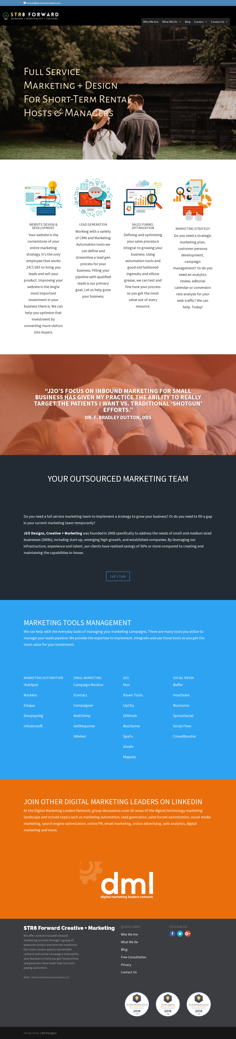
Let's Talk (118, 576)
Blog (187, 21)
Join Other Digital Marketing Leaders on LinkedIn (113, 801)
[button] (179, 21)
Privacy (126, 964)
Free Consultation (133, 957)
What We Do (171, 21)
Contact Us (219, 21)
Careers (200, 21)
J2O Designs (48, 1033)
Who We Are (150, 21)
